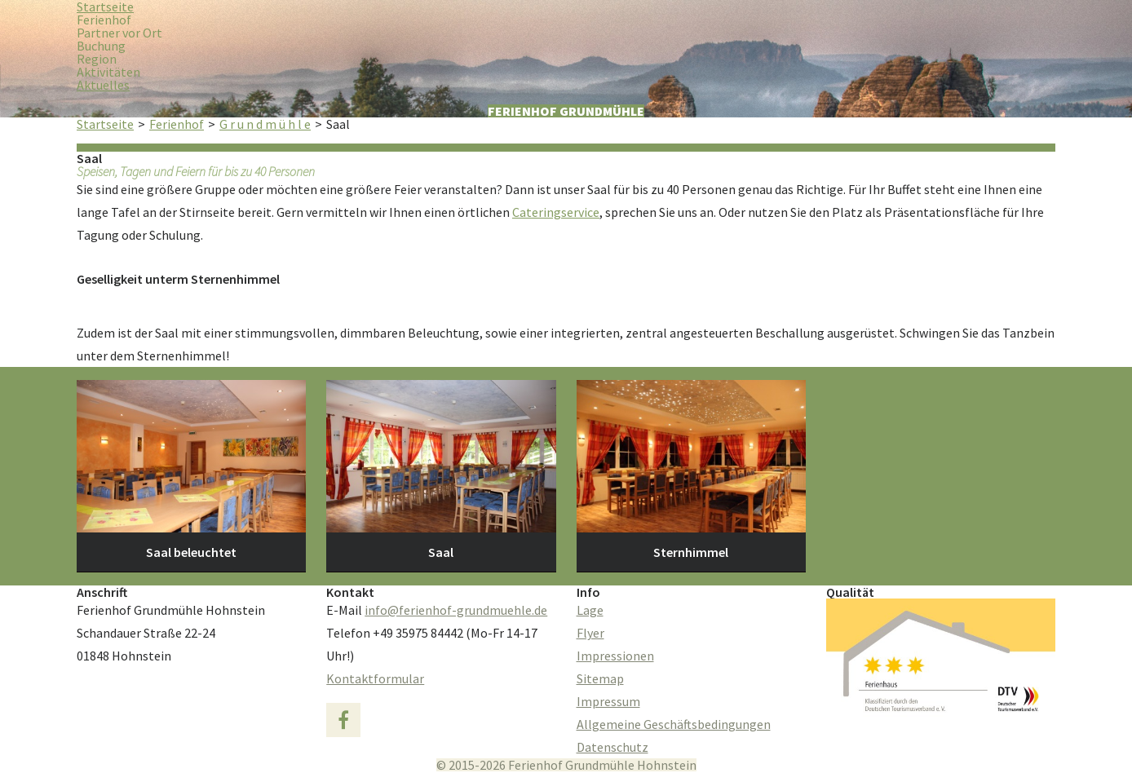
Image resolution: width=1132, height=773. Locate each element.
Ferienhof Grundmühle (566, 110)
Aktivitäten (108, 72)
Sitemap (600, 678)
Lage (590, 610)
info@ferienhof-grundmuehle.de (456, 610)
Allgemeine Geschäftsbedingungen (674, 724)
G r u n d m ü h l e (265, 124)
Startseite (105, 124)
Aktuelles (103, 85)
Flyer (590, 633)
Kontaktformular (375, 678)
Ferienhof (104, 19)
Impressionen (615, 655)
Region (97, 59)
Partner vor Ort (119, 32)
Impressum (608, 701)
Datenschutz (612, 747)
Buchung (101, 46)
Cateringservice (555, 212)
